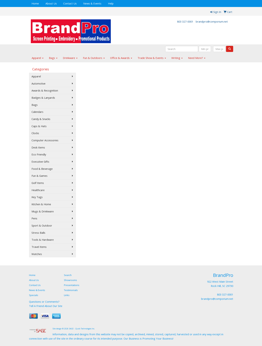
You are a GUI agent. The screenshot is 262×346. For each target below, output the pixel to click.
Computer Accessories (45, 140)
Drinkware (70, 58)
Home (35, 3)
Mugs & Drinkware (43, 211)
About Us (51, 3)
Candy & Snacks (41, 119)
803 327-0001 (185, 21)
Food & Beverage (42, 168)
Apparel (38, 58)
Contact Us (70, 3)
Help (111, 3)
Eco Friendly (39, 154)
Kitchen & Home (41, 204)
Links (66, 295)
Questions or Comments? (44, 301)
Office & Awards (121, 58)
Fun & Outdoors (94, 58)
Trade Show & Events (152, 58)
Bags (53, 58)
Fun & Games (39, 175)
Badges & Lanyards (43, 97)
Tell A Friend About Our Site (45, 306)
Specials (33, 295)
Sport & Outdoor (42, 225)
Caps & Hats (39, 126)
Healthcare (38, 190)
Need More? (196, 58)
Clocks (35, 133)
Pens (34, 218)
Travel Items (39, 247)
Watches (37, 254)
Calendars (37, 112)
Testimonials (71, 290)
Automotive (38, 83)
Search (68, 275)
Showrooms (70, 280)
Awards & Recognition (45, 90)
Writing (177, 58)
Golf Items (38, 183)
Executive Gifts (40, 161)
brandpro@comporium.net (212, 21)
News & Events (92, 3)
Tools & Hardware (43, 239)
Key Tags (37, 197)
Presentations (71, 285)
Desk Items (38, 147)
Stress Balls (38, 232)
